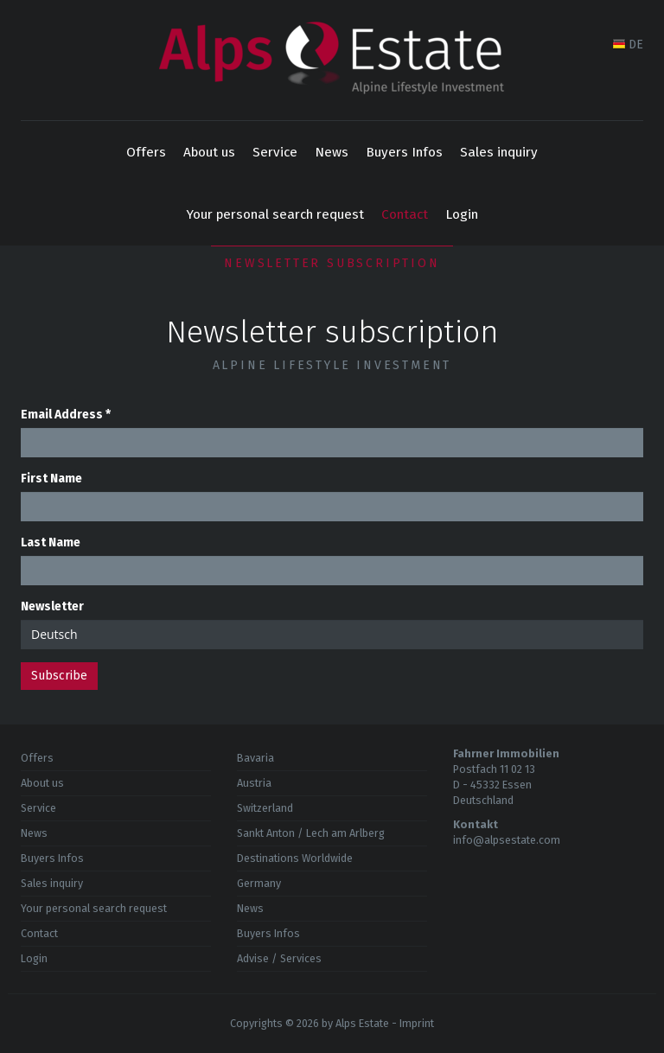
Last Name (50, 542)
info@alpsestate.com (506, 839)
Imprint (416, 1023)
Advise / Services (279, 958)
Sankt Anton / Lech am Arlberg (311, 832)
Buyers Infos (404, 152)
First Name (51, 478)
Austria (254, 782)
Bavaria (255, 757)
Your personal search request (275, 214)
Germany (259, 883)
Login (461, 214)
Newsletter (52, 606)
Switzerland (265, 807)
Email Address (66, 414)
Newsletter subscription (331, 263)
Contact (404, 214)
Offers (146, 152)
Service (274, 152)
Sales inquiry (499, 152)
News (331, 152)
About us (209, 152)
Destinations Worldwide (295, 858)
